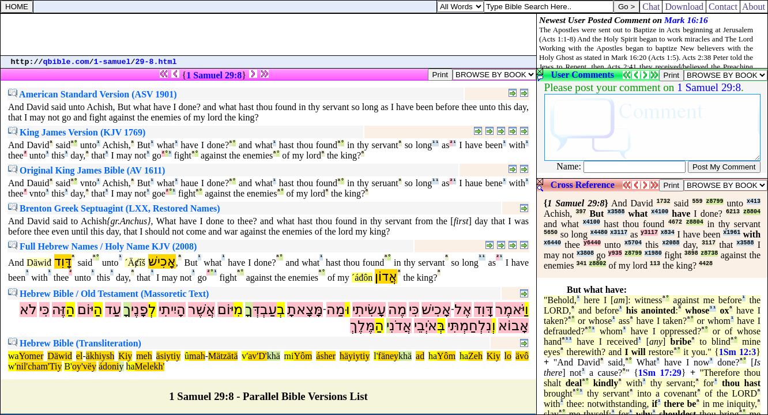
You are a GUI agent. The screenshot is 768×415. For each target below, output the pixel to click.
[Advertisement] (269, 34)
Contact (723, 7)
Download (684, 7)
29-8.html (156, 62)
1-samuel (112, 62)
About (753, 7)
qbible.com (66, 62)
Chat (651, 7)
